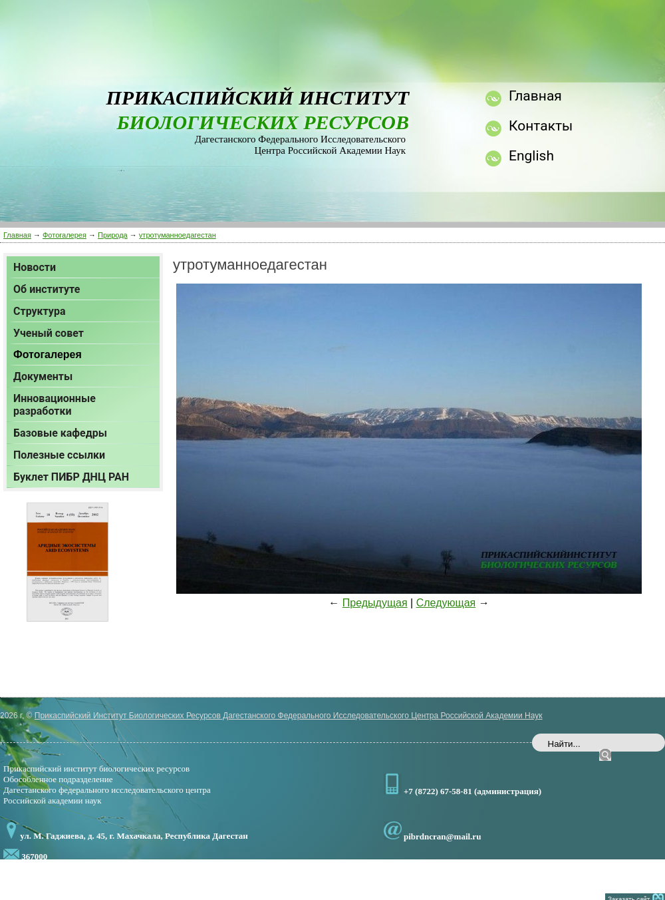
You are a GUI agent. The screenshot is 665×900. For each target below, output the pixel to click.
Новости (34, 267)
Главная (17, 235)
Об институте (46, 289)
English (531, 156)
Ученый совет (48, 333)
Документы (42, 376)
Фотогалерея (64, 235)
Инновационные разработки (54, 404)
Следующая (446, 602)
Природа (113, 235)
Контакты (541, 126)
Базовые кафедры (60, 433)
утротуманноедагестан (177, 235)
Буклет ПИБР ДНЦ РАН (71, 477)
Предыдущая (375, 602)
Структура (39, 311)
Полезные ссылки (59, 455)
